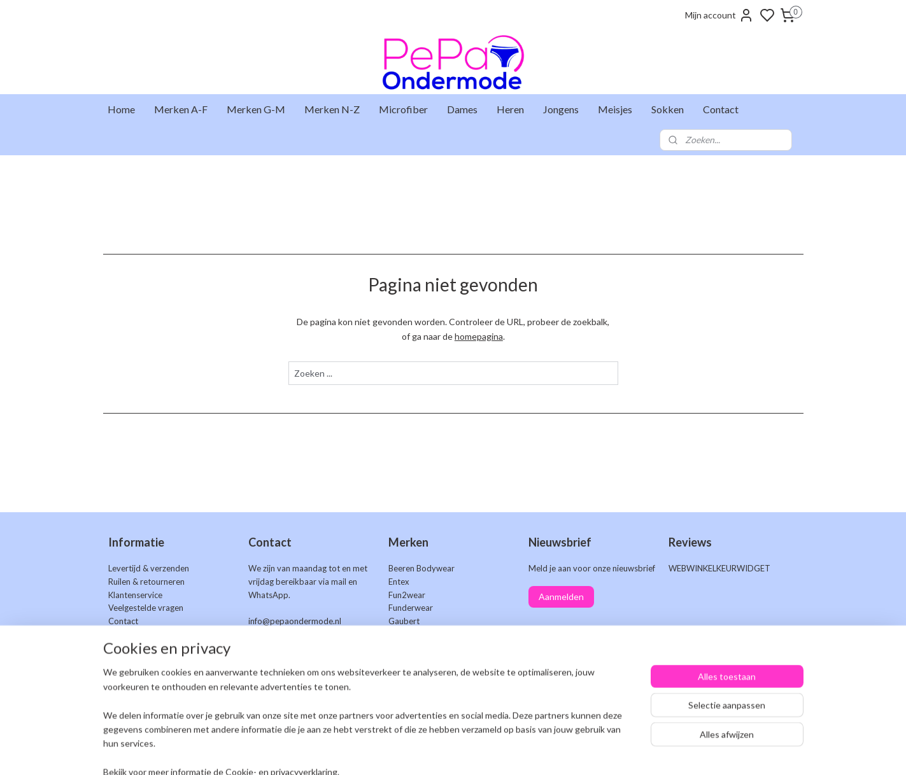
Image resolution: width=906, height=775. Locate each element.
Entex (398, 581)
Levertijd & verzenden (148, 568)
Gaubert (404, 621)
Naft (396, 661)
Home (121, 109)
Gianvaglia (407, 634)
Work (398, 700)
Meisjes (615, 109)
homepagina (478, 336)
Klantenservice (135, 595)
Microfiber (403, 109)
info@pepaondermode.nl (294, 621)
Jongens (561, 109)
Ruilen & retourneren (146, 581)
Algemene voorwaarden (152, 661)
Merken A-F (181, 109)
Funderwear (410, 608)
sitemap (499, 752)
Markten (124, 634)
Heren (510, 109)
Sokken (667, 109)
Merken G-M (256, 109)
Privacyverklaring (140, 674)
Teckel (400, 674)
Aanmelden (561, 596)
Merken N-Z (332, 109)
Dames (462, 109)
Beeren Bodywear (421, 568)
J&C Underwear (417, 648)
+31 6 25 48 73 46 (325, 634)
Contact (721, 109)
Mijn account (719, 15)
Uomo (399, 687)
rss (521, 752)
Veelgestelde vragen (145, 608)
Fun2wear (406, 595)
